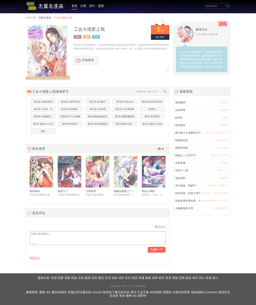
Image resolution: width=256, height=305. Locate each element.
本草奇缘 (180, 162)
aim (48, 292)
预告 (43, 131)
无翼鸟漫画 (45, 17)
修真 (148, 277)
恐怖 (182, 277)
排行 (92, 5)
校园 (88, 277)
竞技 (96, 36)
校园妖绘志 (181, 140)
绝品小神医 (148, 191)
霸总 (77, 36)
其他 (209, 277)
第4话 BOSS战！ (70, 124)
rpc (135, 295)
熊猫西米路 (181, 147)
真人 (216, 277)
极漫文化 (201, 29)
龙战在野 (180, 178)
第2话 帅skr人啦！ (125, 124)
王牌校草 (91, 191)
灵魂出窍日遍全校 (79, 292)
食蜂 (129, 295)
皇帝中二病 (181, 170)
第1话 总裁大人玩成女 (152, 125)
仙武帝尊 (180, 110)
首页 (74, 5)
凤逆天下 (63, 191)
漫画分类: (43, 277)
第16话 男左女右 (125, 101)
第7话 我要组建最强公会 (124, 117)
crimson (97, 292)
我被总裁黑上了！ (124, 191)
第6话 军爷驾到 (152, 116)
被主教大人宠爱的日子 (188, 132)
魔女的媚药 (59, 292)
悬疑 (175, 277)
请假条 (152, 109)
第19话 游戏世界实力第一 (43, 102)
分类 (83, 5)
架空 (162, 277)
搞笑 (114, 277)
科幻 (195, 277)
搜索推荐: (32, 292)
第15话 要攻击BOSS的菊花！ (152, 102)
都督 (42, 292)
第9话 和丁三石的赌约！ (70, 117)
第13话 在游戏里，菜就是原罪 (70, 110)
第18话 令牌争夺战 (70, 101)
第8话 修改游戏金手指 (97, 117)
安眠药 (167, 292)
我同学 (142, 295)
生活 (108, 277)
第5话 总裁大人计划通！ (43, 125)
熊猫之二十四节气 (185, 155)
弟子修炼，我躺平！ (186, 185)
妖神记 (179, 117)
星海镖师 (180, 102)
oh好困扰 (156, 292)
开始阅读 (88, 60)
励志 (189, 277)
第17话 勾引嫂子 (97, 101)
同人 (202, 277)
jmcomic (211, 292)
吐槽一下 (157, 249)
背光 (133, 292)
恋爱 (86, 36)
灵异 (168, 277)
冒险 (67, 277)
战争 (155, 277)
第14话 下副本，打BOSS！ (43, 110)
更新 (101, 5)
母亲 (122, 295)
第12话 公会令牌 (97, 109)
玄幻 (128, 277)
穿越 (141, 277)
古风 (81, 277)
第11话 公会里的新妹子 (124, 110)
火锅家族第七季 (184, 208)
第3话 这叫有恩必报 (97, 124)
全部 (54, 277)
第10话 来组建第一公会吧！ (43, 117)
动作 (121, 277)
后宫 (94, 277)
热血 (74, 277)
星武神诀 (35, 191)
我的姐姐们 (198, 292)
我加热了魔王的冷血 (116, 292)
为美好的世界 (181, 292)
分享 (167, 71)
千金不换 (143, 292)
